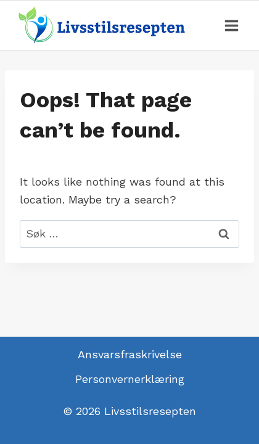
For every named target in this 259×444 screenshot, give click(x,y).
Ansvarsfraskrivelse (130, 354)
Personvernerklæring (129, 378)
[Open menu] (231, 25)
